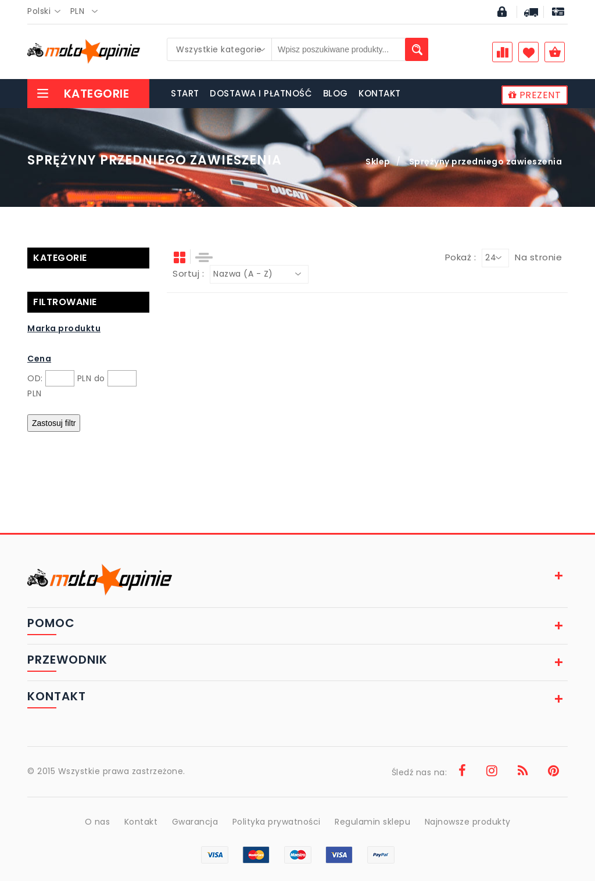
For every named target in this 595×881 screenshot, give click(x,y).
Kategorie (82, 93)
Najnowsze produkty (468, 822)
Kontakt (141, 822)
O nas (97, 822)
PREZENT (534, 95)
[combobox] (47, 11)
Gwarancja (195, 822)
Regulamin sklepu (372, 822)
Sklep (377, 161)
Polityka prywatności (276, 822)
